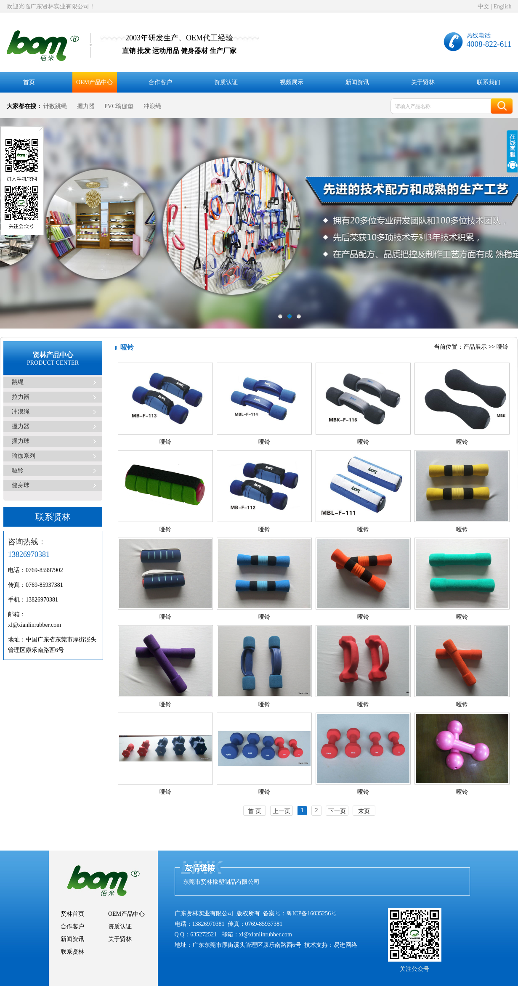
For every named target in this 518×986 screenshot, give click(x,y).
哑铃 (18, 470)
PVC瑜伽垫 (118, 106)
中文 (483, 6)
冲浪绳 (152, 106)
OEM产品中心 (94, 82)
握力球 (20, 441)
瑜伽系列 (23, 456)
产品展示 (475, 347)
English (503, 6)
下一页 (337, 811)
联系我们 (488, 82)
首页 (29, 82)
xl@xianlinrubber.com (34, 625)
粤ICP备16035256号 (312, 913)
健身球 (20, 485)
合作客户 (160, 82)
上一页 (281, 811)
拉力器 (20, 397)
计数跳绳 (55, 106)
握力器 (86, 106)
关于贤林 (423, 82)
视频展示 (291, 82)
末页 (364, 811)
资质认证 (226, 82)
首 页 (254, 811)
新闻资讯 (357, 82)
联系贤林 (72, 952)
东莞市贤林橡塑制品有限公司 (221, 882)
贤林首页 (72, 914)
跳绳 (18, 382)
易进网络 (345, 945)
